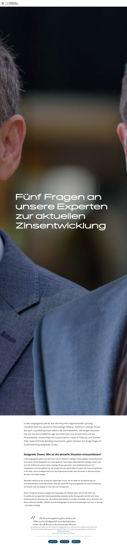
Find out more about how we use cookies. (63, 533)
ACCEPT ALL (52, 541)
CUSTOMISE (64, 541)
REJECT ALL (76, 541)
